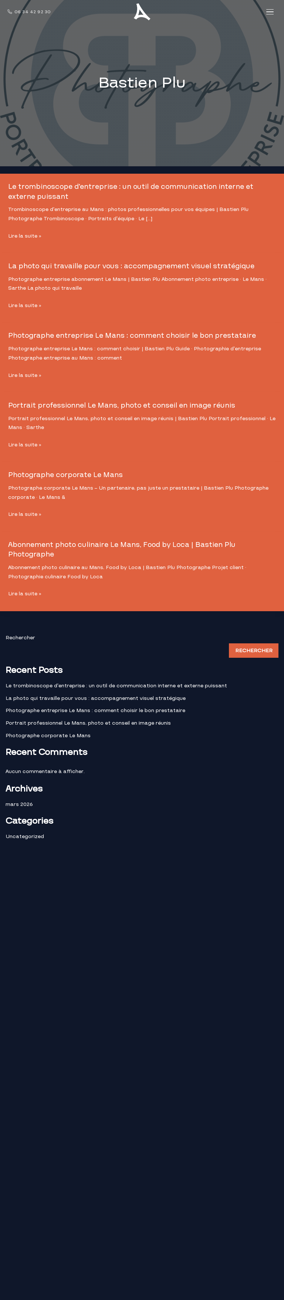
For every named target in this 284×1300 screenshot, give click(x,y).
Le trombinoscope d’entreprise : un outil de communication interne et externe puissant (134, 191)
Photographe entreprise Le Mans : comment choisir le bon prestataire (134, 335)
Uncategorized (25, 834)
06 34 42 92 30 (29, 12)
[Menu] (270, 11)
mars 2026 (19, 802)
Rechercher (20, 636)
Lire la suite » (24, 236)
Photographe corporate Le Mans (66, 474)
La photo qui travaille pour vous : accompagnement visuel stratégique (134, 266)
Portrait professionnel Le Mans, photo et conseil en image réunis (124, 404)
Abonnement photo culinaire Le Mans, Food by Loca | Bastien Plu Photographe (124, 548)
